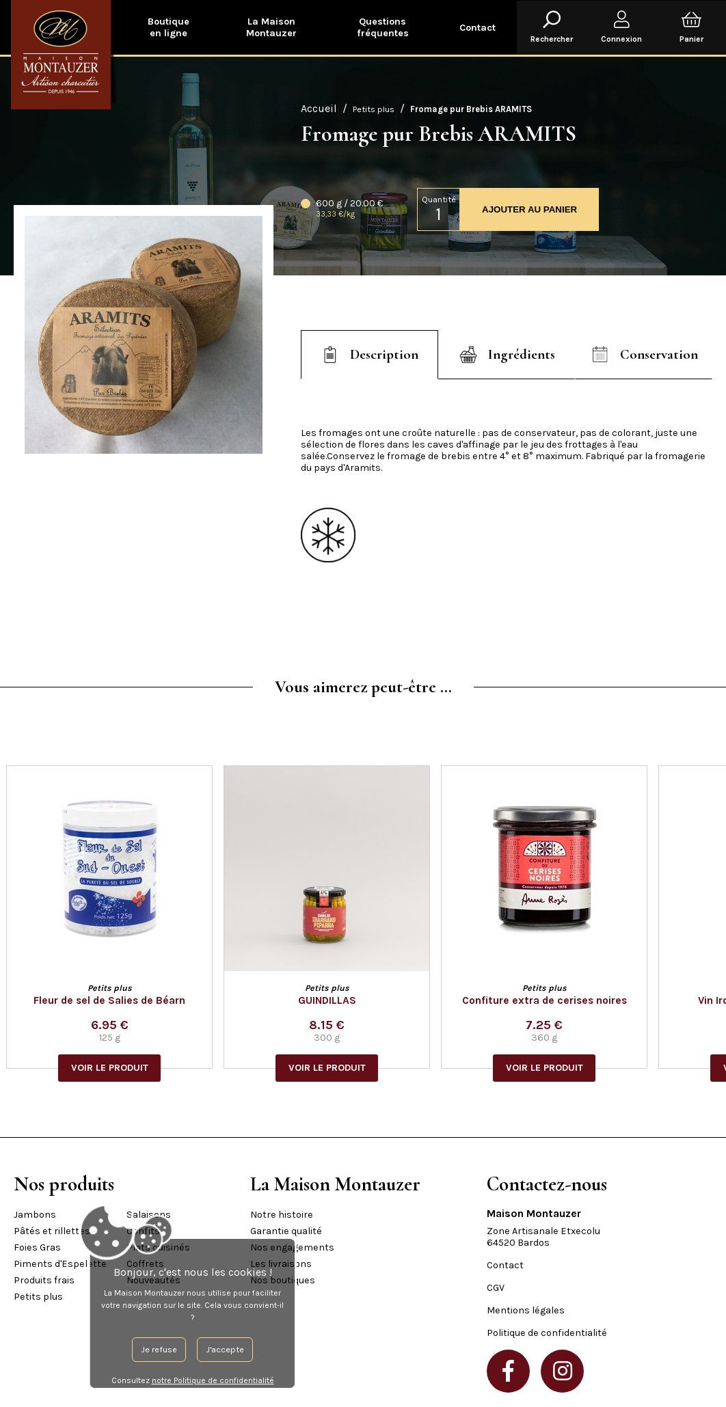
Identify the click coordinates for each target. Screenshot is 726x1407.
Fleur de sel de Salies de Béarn (117, 1000)
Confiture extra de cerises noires (552, 1000)
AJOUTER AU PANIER (529, 209)
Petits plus (373, 109)
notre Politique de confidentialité (152, 1380)
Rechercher (551, 27)
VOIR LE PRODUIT (117, 1068)
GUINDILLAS (335, 1000)
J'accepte (164, 1349)
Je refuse (98, 1349)
